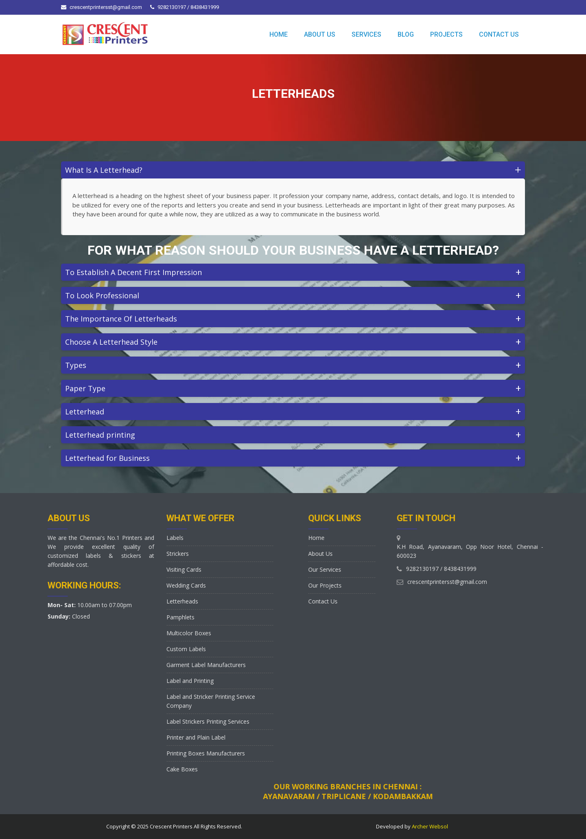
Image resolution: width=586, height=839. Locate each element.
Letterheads (121, 601)
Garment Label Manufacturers (145, 665)
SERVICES (366, 34)
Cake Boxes (121, 769)
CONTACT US (499, 34)
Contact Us (363, 601)
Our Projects (366, 585)
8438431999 (541, 569)
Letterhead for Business (293, 458)
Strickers (116, 553)
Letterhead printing (293, 434)
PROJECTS (446, 34)
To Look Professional (293, 295)
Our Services (365, 569)
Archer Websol (429, 826)
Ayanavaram (533, 796)
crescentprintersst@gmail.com (106, 7)
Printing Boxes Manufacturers (144, 753)
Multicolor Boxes (127, 633)
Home (357, 538)
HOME (278, 34)
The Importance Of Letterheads (293, 318)
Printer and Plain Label (134, 737)
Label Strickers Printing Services (146, 721)
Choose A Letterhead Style (293, 341)
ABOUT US (319, 34)
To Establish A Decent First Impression (293, 272)
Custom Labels (125, 649)
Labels (113, 538)
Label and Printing (129, 681)
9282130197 (504, 569)
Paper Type (293, 388)
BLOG (406, 34)
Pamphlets (119, 617)
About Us (361, 553)
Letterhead (293, 411)
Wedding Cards (125, 585)
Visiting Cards (122, 569)
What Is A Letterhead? (295, 169)
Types (293, 365)
